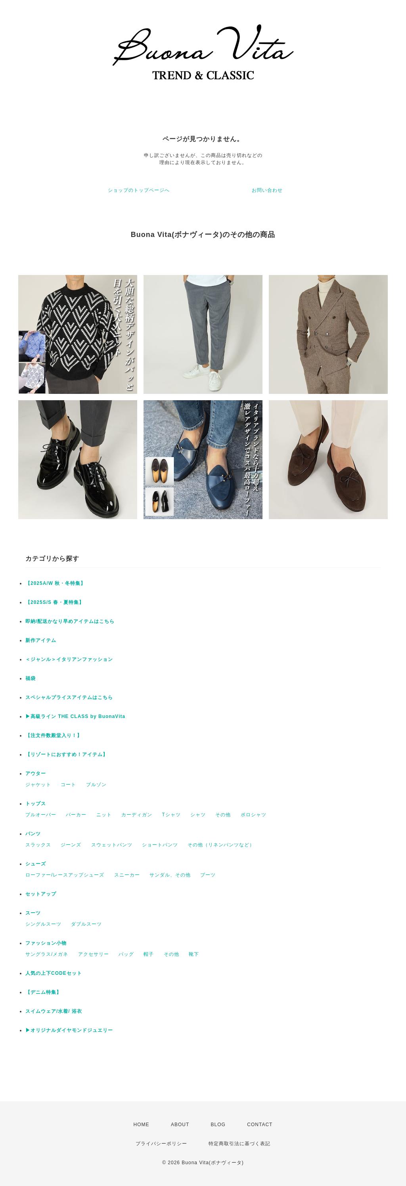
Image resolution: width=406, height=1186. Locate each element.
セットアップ (40, 894)
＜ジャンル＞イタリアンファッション (69, 659)
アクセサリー (93, 954)
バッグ (126, 954)
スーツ (33, 913)
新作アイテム (40, 640)
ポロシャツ (253, 814)
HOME (141, 1124)
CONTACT (259, 1124)
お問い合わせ (267, 190)
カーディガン (136, 814)
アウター (35, 773)
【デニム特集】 (43, 992)
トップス (35, 803)
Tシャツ (171, 814)
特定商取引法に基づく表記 (239, 1143)
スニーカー (127, 875)
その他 (223, 814)
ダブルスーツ (86, 924)
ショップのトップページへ (139, 190)
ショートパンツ (160, 845)
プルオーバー (40, 814)
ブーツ (208, 875)
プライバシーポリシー (161, 1143)
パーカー (76, 814)
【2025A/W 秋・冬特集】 (55, 583)
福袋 (30, 678)
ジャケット (38, 784)
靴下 (194, 954)
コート (68, 784)
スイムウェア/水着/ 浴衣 (53, 1011)
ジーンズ (71, 845)
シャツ (198, 814)
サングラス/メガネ (46, 954)
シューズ (35, 864)
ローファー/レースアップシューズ (64, 875)
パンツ (33, 834)
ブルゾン (96, 784)
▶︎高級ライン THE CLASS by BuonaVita (75, 716)
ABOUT (180, 1124)
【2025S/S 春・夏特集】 (54, 602)
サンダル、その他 (170, 875)
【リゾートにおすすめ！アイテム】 (66, 754)
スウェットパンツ (111, 845)
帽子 (149, 954)
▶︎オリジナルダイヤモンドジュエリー (69, 1030)
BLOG (218, 1124)
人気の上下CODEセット (53, 973)
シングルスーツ (43, 924)
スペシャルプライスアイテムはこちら (69, 697)
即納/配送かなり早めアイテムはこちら (70, 621)
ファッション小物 (46, 943)
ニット (104, 814)
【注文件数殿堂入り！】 (53, 735)
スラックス (38, 845)
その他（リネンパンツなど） (221, 845)
